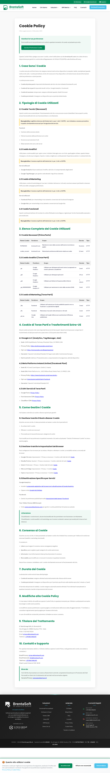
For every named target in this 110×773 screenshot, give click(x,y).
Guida (72, 457)
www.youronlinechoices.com (33, 507)
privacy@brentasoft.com (31, 634)
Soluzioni (54, 8)
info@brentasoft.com (87, 2)
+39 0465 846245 (30, 637)
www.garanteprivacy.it (40, 678)
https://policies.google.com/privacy (42, 346)
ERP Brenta (65, 8)
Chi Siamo (42, 8)
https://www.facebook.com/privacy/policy (44, 376)
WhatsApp (72, 2)
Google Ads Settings (36, 491)
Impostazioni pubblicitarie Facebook (38, 380)
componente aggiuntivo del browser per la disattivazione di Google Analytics (50, 487)
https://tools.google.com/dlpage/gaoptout (40, 350)
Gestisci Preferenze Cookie (33, 48)
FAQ (74, 8)
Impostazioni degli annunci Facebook (57, 499)
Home (34, 8)
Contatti (83, 8)
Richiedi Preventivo (98, 8)
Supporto (101, 2)
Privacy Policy (34, 393)
